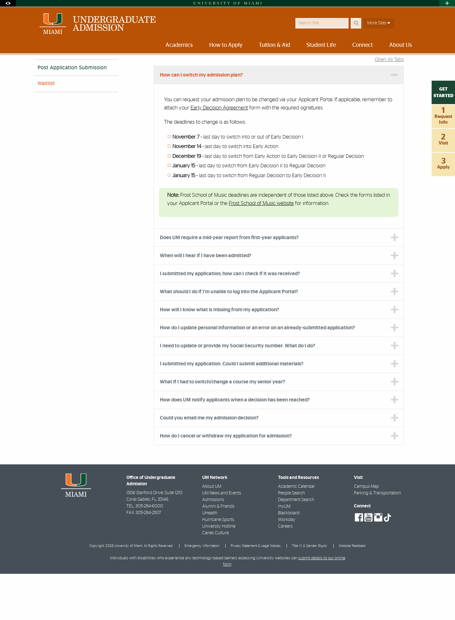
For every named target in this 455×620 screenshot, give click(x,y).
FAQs (175, 68)
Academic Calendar (296, 532)
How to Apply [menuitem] (225, 45)
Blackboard (289, 559)
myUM (284, 552)
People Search (291, 539)
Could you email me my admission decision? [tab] (209, 464)
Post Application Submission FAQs (272, 68)
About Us (153, 68)
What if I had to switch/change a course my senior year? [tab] (222, 428)
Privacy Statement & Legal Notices (256, 592)
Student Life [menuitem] (321, 45)
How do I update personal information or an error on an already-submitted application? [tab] (257, 373)
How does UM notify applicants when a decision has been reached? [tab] (235, 446)
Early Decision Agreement (219, 154)
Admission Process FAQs (211, 68)
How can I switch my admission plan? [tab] (201, 121)
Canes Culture (215, 579)
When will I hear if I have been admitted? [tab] (205, 301)
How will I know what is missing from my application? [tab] (219, 355)
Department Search (296, 546)
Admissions (213, 546)
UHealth (209, 559)
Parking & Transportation (377, 539)
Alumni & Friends (218, 552)
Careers (285, 572)
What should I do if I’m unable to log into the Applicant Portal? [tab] (229, 337)
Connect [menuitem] (362, 45)
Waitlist (46, 129)
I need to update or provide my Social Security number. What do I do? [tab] (237, 391)
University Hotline (218, 572)
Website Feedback (352, 592)
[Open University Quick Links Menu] (447, 3)
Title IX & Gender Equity (309, 592)
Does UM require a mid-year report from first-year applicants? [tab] (229, 283)
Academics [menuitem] (179, 45)
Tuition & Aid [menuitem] (274, 45)
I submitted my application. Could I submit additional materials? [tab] (231, 409)
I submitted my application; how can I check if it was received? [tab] (230, 319)
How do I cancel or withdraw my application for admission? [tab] (226, 482)
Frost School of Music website (261, 249)
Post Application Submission (72, 113)
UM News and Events (221, 539)
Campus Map (366, 532)
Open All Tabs (389, 105)
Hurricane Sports (218, 566)
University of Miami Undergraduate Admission (94, 68)
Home (38, 68)
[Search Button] (356, 23)
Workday (286, 566)
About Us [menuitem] (400, 45)
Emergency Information (202, 592)
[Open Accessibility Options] (8, 3)
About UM (211, 532)
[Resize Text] (401, 64)
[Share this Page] (416, 64)
